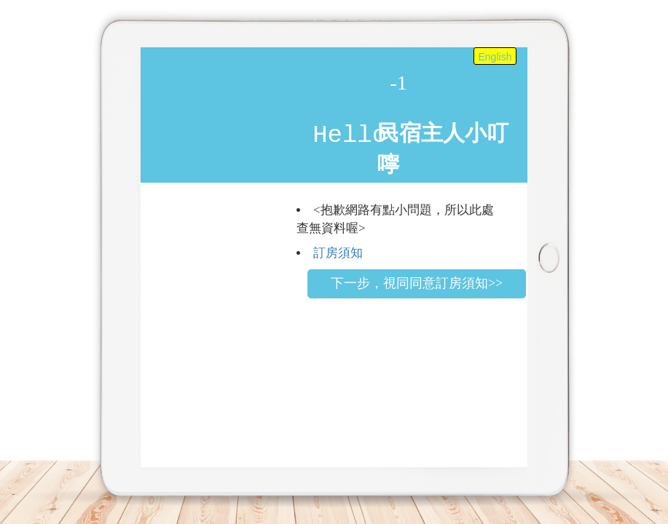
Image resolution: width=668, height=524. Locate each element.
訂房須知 (338, 253)
